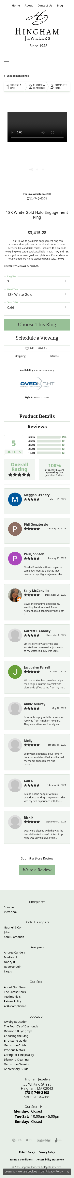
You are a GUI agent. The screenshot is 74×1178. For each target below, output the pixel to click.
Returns (54, 356)
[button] (28, 5)
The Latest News (15, 992)
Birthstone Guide (15, 1040)
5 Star (31, 437)
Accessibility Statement (50, 1159)
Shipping (20, 356)
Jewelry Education (15, 1021)
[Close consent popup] (68, 1172)
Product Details (37, 416)
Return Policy (13, 1001)
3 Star (31, 445)
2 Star (31, 449)
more (62, 258)
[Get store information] (37, 1097)
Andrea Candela (14, 952)
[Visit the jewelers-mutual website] (44, 1140)
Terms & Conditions (21, 1159)
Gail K (28, 781)
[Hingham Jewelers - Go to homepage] (37, 30)
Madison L (11, 957)
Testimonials (12, 996)
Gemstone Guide (15, 1045)
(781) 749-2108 (37, 198)
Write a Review (37, 870)
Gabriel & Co (12, 927)
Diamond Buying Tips (18, 1031)
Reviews (37, 427)
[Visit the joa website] (58, 1140)
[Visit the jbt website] (29, 1140)
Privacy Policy (47, 1152)
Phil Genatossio (36, 524)
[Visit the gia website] (17, 1140)
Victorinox (10, 912)
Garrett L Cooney (37, 631)
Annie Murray (34, 704)
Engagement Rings (18, 75)
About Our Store (15, 987)
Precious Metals (14, 1050)
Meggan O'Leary (37, 495)
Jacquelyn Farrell (37, 667)
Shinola (9, 907)
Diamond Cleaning (16, 1059)
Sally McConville (36, 591)
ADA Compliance (15, 1006)
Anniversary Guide (16, 1069)
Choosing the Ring (16, 1036)
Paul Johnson (34, 554)
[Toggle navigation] (6, 63)
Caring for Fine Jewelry (19, 1055)
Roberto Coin (13, 966)
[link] (15, 5)
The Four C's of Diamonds (21, 1026)
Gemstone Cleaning (17, 1064)
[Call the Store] (37, 1092)
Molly (28, 740)
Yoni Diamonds (14, 937)
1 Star (31, 452)
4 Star (31, 441)
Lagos (8, 971)
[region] (37, 145)
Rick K (28, 817)
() (64, 437)
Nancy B (9, 962)
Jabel (7, 932)
